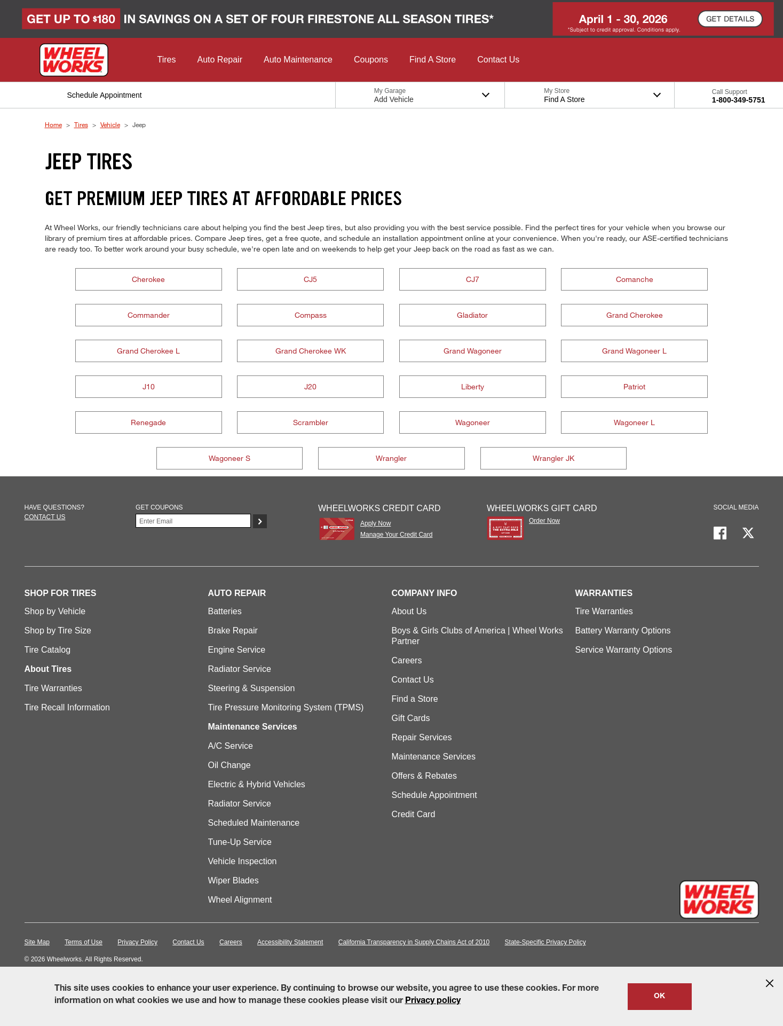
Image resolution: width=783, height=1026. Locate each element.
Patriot (634, 386)
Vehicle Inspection (242, 861)
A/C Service (230, 745)
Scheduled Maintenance (254, 822)
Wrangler (391, 458)
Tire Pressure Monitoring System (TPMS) (286, 707)
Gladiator (472, 314)
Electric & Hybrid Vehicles (256, 784)
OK (659, 996)
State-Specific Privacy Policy (545, 942)
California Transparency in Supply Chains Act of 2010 (414, 942)
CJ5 (310, 279)
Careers (407, 660)
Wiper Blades (233, 880)
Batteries (225, 611)
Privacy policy (433, 1001)
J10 (149, 386)
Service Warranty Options (624, 649)
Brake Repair (233, 630)
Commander (149, 314)
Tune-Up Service (240, 842)
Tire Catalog (48, 649)
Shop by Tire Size (58, 630)
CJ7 (472, 279)
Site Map (37, 942)
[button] (166, 59)
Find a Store (415, 698)
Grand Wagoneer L (634, 350)
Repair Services (422, 737)
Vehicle (110, 124)
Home (53, 124)
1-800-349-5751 (738, 100)
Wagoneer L (634, 422)
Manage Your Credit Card (396, 534)
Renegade (148, 422)
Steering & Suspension (251, 688)
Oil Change (229, 765)
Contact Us (413, 679)
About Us (409, 611)
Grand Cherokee (634, 314)
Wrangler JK (553, 458)
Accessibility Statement (290, 942)
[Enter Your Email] (193, 521)
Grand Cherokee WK (310, 350)
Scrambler (310, 422)
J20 (310, 386)
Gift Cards (411, 718)
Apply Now (375, 523)
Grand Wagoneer (473, 350)
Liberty (472, 386)
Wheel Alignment (240, 899)
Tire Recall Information (67, 707)
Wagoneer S (229, 458)
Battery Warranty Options (623, 630)
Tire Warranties (53, 688)
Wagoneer (472, 422)
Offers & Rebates (424, 775)
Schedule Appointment (434, 795)
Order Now (544, 520)
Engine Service (237, 649)
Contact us (45, 517)
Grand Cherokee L (148, 350)
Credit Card (414, 814)
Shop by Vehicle (55, 611)
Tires (81, 124)
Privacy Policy (137, 942)
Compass (311, 314)
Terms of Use (83, 942)
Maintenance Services (434, 756)
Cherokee (148, 279)
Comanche (634, 279)
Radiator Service (239, 668)
